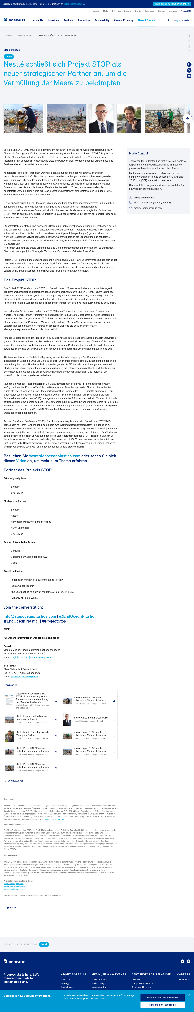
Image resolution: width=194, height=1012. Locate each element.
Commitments (67, 987)
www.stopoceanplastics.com (54, 455)
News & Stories (25, 35)
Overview (65, 979)
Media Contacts (99, 979)
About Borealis (73, 974)
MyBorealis (182, 20)
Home (8, 35)
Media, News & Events (109, 974)
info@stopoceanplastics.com (30, 616)
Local (9, 56)
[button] (187, 118)
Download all (14, 781)
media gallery (154, 188)
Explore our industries (162, 1005)
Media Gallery (98, 983)
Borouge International (74, 4)
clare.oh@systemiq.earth (24, 676)
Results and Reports (141, 987)
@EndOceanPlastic (76, 616)
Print (11, 908)
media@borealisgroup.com (148, 208)
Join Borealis (183, 979)
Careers (184, 974)
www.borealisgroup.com (54, 819)
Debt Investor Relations (152, 974)
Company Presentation (142, 983)
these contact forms (167, 168)
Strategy (65, 983)
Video (21, 460)
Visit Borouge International (162, 997)
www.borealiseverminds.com (15, 889)
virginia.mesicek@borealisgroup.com (31, 657)
